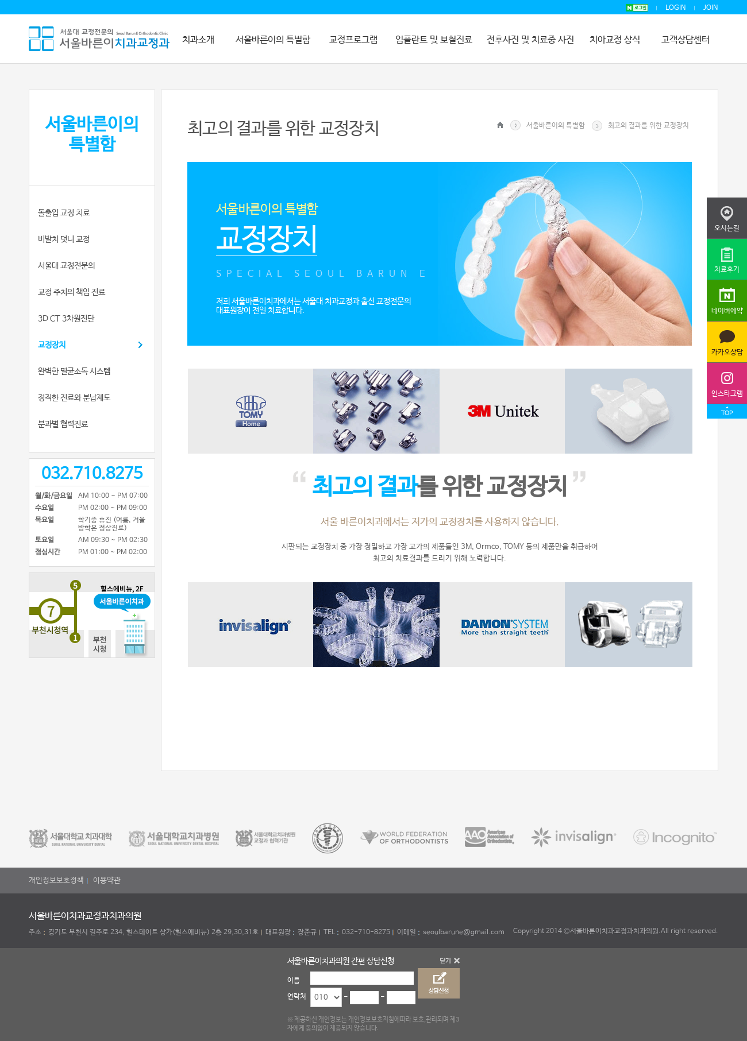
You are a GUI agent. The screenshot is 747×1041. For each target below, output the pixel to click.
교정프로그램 (353, 39)
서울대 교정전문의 (66, 265)
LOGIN (675, 8)
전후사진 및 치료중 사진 (530, 39)
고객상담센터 (685, 39)
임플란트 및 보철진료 (433, 39)
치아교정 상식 (615, 39)
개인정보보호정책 (56, 880)
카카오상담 (727, 353)
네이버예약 (727, 311)
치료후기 (727, 270)
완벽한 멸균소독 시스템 (74, 371)
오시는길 (727, 229)
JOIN (710, 8)
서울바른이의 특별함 (273, 39)
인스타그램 (727, 394)
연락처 (296, 997)
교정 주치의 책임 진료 (71, 292)
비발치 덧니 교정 (64, 239)
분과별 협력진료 (63, 424)
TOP (727, 413)
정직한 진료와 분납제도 (74, 398)
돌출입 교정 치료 (64, 213)
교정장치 (52, 345)
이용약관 (107, 880)
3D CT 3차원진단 (66, 318)
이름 (293, 981)
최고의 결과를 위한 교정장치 (648, 126)
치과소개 (198, 39)
